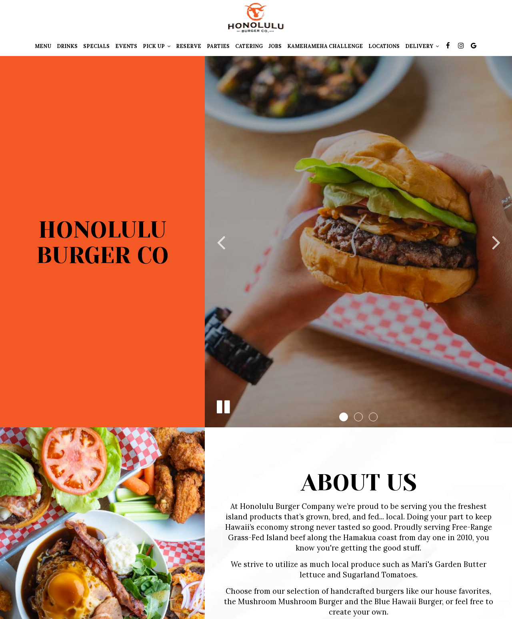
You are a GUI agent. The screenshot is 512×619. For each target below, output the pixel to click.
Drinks (67, 46)
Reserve (188, 46)
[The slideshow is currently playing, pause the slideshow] (223, 405)
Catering (249, 46)
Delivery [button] (422, 46)
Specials (96, 46)
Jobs (275, 46)
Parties (218, 46)
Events (126, 46)
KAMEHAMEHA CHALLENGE (325, 46)
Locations (384, 46)
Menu (43, 46)
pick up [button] (156, 46)
